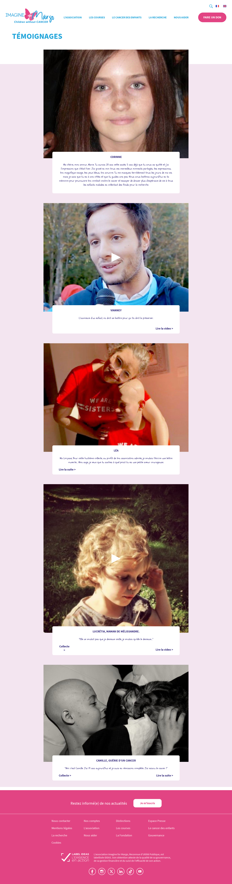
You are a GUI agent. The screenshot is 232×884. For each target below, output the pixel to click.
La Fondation (124, 835)
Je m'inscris (147, 803)
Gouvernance (156, 835)
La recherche (158, 17)
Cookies (56, 842)
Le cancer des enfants (126, 17)
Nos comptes (92, 821)
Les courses (97, 17)
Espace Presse (156, 821)
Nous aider (181, 17)
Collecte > (64, 648)
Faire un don (212, 17)
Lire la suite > (67, 469)
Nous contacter (61, 821)
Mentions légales (62, 828)
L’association (73, 17)
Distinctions (123, 821)
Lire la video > (164, 328)
